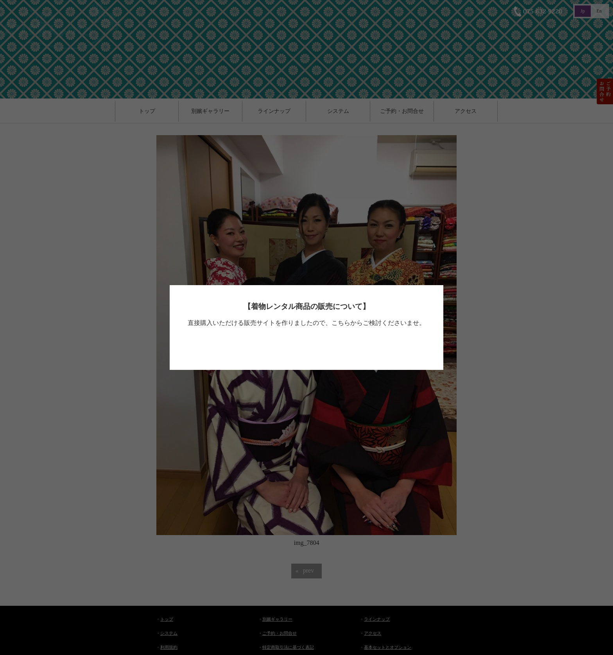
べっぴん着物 (304, 346)
